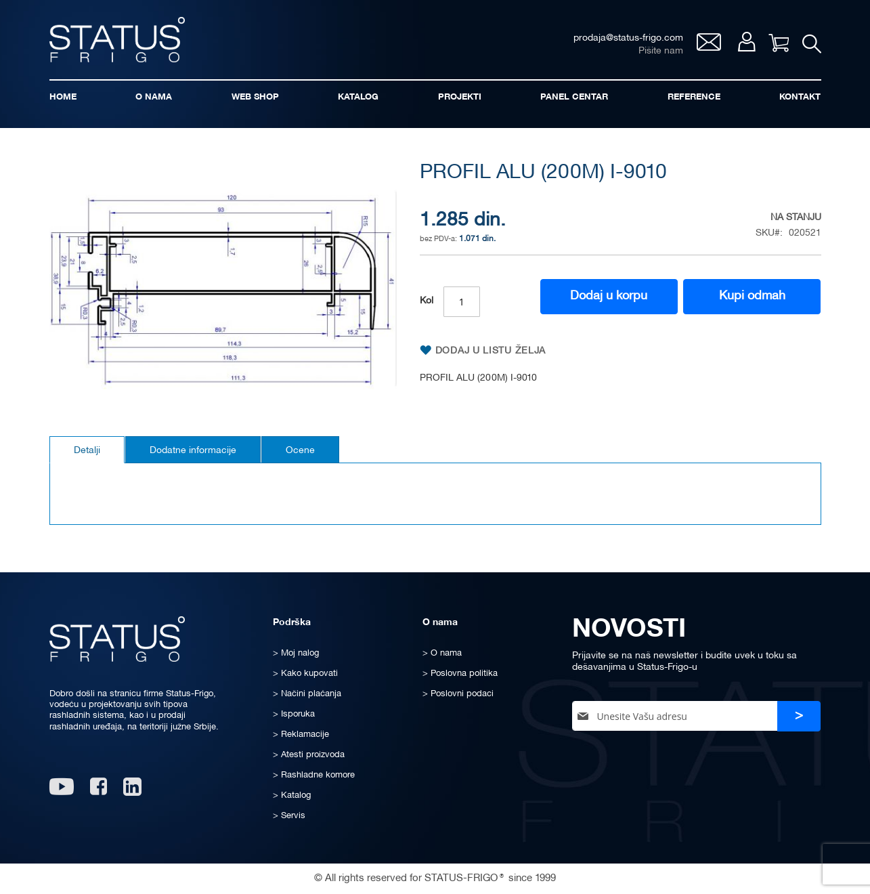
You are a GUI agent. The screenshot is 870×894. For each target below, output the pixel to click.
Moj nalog (746, 41)
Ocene (300, 450)
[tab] (87, 449)
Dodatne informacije (193, 450)
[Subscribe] (799, 716)
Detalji (87, 450)
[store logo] (117, 39)
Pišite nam (660, 51)
